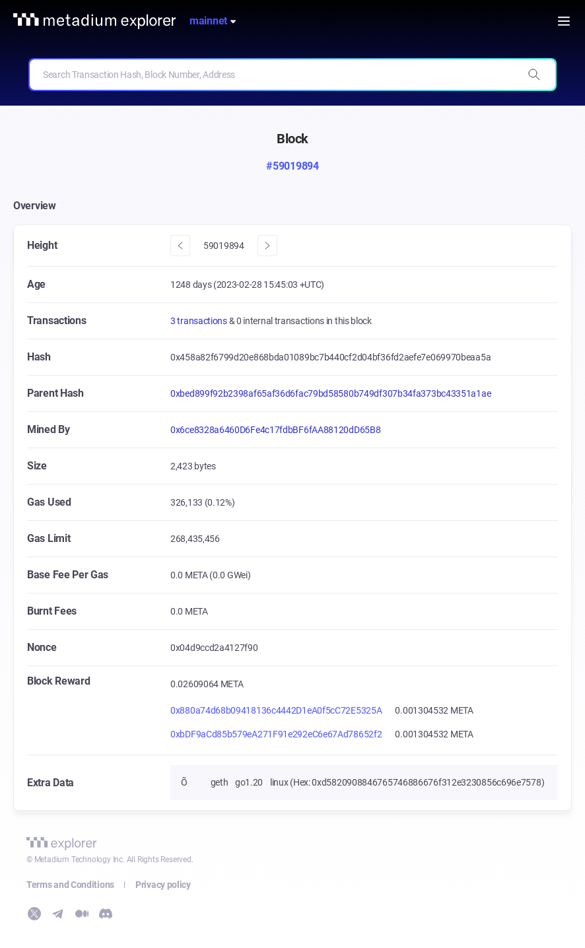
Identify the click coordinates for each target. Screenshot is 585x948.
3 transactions (199, 321)
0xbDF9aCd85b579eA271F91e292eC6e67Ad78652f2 (276, 734)
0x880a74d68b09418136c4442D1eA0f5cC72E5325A (276, 710)
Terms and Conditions (70, 884)
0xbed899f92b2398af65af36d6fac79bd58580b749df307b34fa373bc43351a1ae (330, 393)
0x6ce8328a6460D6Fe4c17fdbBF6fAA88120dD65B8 (275, 429)
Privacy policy (163, 884)
